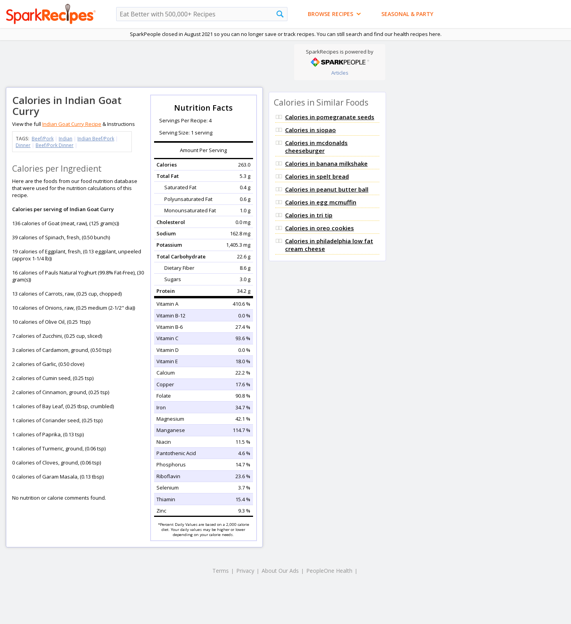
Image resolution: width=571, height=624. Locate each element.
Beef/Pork (43, 138)
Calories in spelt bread (317, 176)
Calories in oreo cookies (319, 228)
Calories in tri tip (308, 215)
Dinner (23, 145)
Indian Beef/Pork (95, 138)
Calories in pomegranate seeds (329, 117)
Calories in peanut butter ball (326, 189)
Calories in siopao (310, 130)
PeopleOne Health (329, 570)
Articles (339, 72)
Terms (220, 570)
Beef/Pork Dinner (55, 145)
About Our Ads (280, 570)
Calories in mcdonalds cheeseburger (316, 146)
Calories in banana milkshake (326, 163)
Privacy (245, 570)
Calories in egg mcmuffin (320, 202)
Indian (65, 138)
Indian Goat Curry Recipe (71, 123)
